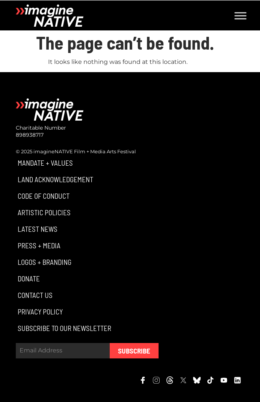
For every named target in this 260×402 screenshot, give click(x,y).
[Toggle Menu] (240, 15)
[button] (44, 162)
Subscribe (134, 350)
